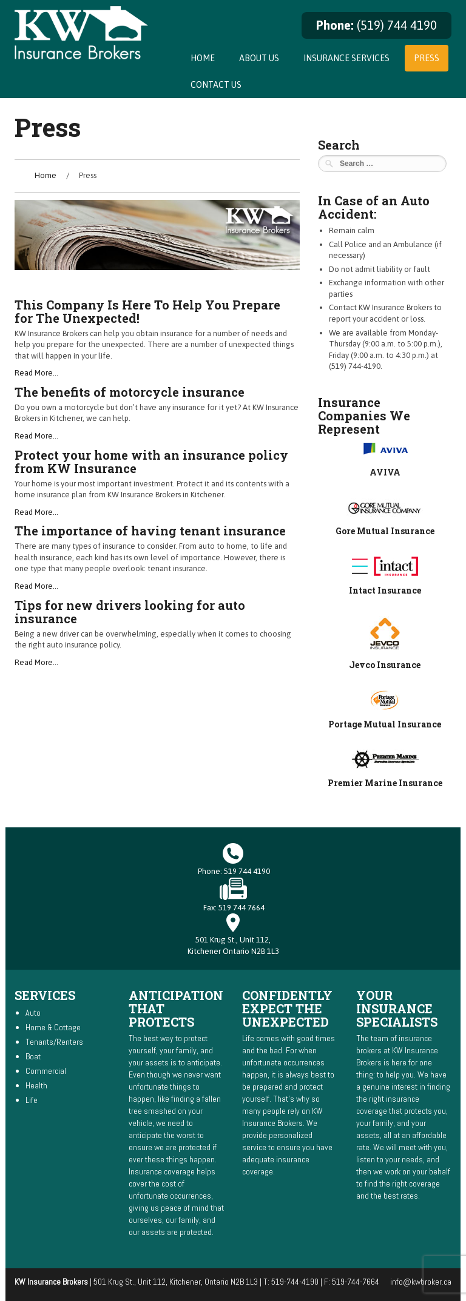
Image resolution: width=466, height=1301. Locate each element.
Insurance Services (346, 58)
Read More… (36, 372)
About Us (259, 58)
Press (426, 58)
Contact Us (216, 85)
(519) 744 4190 (397, 25)
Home (203, 58)
